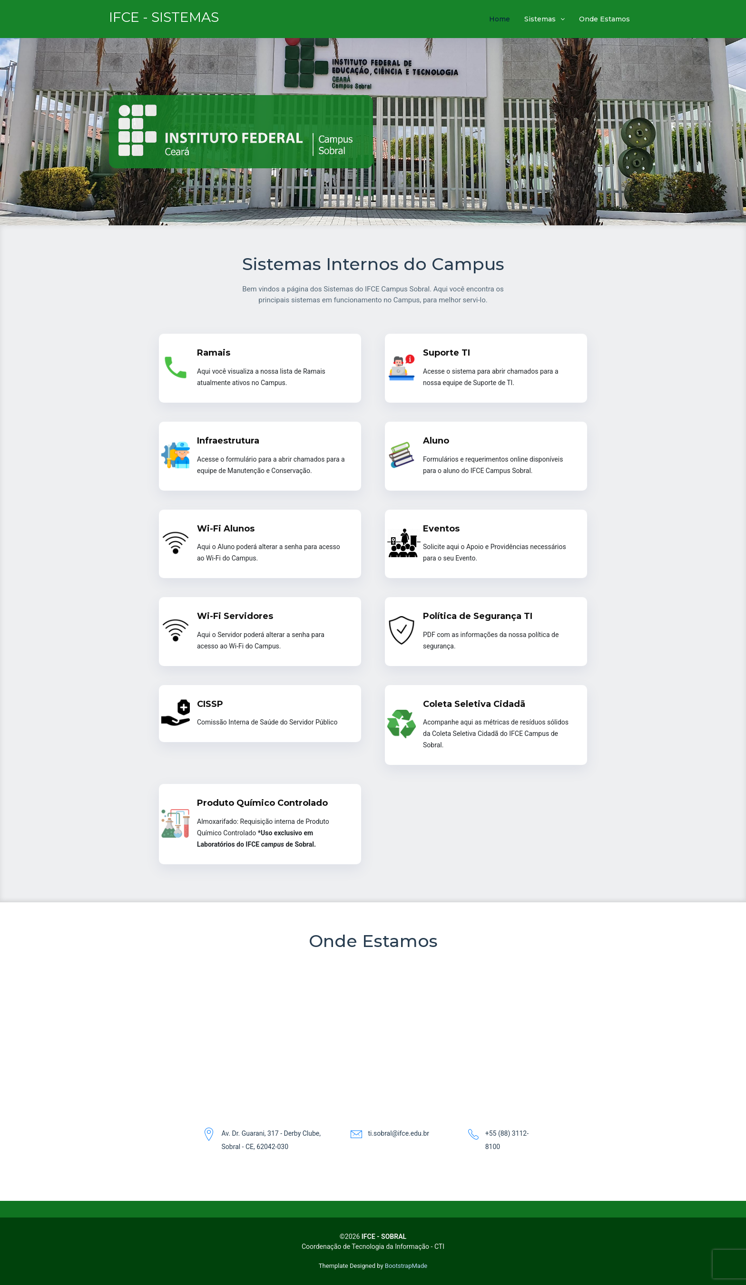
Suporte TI (446, 353)
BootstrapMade (406, 1265)
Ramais (213, 353)
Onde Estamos (604, 19)
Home (499, 19)
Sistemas (540, 19)
